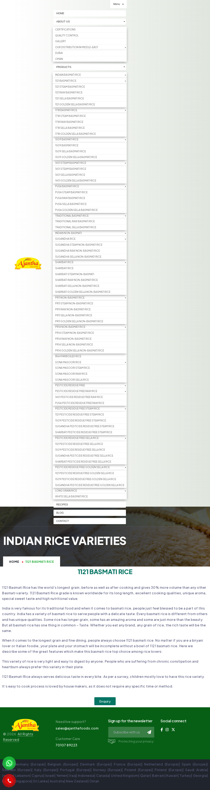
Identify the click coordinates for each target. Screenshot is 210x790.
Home (14, 561)
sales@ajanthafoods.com (77, 728)
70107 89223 (67, 745)
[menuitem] (92, 13)
